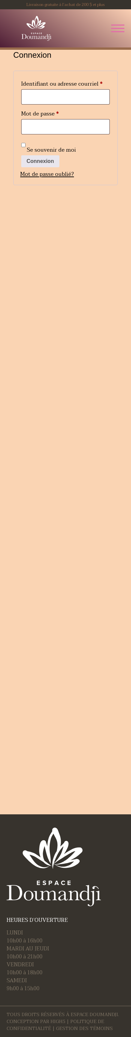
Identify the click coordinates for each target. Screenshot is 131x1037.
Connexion (40, 161)
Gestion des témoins (84, 1028)
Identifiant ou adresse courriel (65, 84)
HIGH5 (57, 1021)
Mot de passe (54, 113)
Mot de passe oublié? (47, 174)
